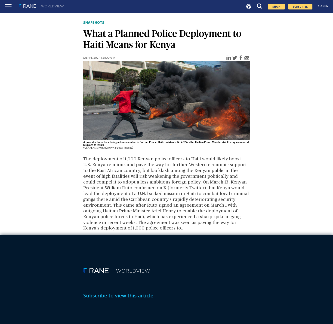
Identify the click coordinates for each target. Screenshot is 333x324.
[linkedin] (229, 58)
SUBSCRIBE (300, 6)
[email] (247, 58)
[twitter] (235, 58)
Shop (276, 6)
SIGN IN (323, 6)
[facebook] (241, 58)
